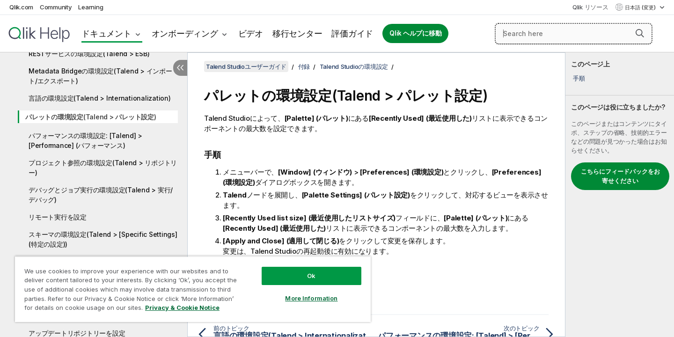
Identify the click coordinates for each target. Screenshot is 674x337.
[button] (640, 33)
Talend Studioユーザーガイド (246, 66)
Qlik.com (21, 7)
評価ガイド (352, 33)
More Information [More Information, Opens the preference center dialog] (311, 298)
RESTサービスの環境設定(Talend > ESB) (89, 54)
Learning (90, 7)
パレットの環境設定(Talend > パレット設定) (90, 117)
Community (56, 7)
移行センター (297, 33)
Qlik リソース (590, 7)
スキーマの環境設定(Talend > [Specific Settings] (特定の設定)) (103, 239)
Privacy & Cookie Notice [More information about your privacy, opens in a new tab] (182, 307)
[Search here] (574, 34)
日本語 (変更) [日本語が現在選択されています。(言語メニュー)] (641, 7)
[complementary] (619, 194)
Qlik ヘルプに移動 (415, 33)
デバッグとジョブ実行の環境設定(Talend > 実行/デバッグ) (101, 195)
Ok (311, 275)
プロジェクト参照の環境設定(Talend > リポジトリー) (103, 167)
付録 (304, 66)
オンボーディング (185, 33)
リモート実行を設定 (58, 217)
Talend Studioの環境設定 (354, 66)
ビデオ (250, 33)
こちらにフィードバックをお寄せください (620, 176)
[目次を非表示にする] (180, 68)
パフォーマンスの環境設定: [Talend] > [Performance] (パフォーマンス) (85, 140)
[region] (193, 289)
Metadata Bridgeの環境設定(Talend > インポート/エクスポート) (100, 76)
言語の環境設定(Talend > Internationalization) (100, 98)
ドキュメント (106, 33)
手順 (579, 78)
